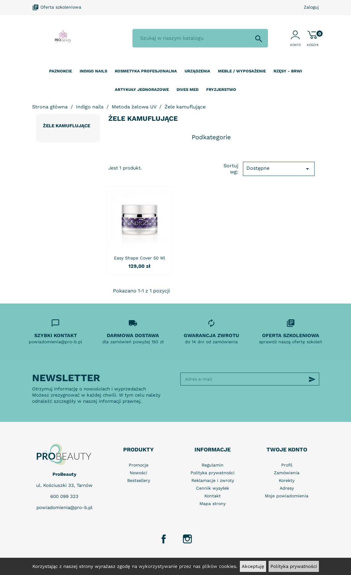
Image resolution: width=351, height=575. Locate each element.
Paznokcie (60, 71)
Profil (286, 465)
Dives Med (187, 89)
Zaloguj (311, 7)
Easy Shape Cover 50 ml (139, 257)
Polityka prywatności (293, 566)
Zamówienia (286, 472)
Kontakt (212, 495)
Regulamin (213, 465)
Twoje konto (286, 449)
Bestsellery (138, 480)
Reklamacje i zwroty (212, 480)
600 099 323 (64, 496)
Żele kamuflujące (66, 125)
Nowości (138, 472)
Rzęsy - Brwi (288, 71)
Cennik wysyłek (212, 488)
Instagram (187, 539)
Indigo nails (93, 71)
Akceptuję (253, 566)
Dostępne (278, 169)
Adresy (287, 488)
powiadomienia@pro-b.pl (64, 507)
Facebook (163, 539)
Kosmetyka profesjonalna (146, 71)
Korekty (287, 480)
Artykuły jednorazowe (142, 89)
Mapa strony (212, 503)
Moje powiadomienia (286, 495)
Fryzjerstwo (221, 89)
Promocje (138, 465)
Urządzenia (197, 71)
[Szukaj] (200, 38)
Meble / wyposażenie (242, 71)
